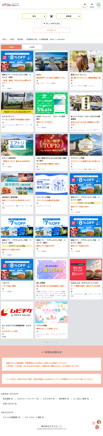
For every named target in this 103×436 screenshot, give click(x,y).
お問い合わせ (10, 403)
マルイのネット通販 (34, 417)
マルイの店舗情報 (12, 417)
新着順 (11, 47)
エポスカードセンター (28, 398)
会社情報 (8, 398)
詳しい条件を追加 (51, 23)
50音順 (31, 47)
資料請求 (64, 398)
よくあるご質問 (81, 398)
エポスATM (49, 398)
